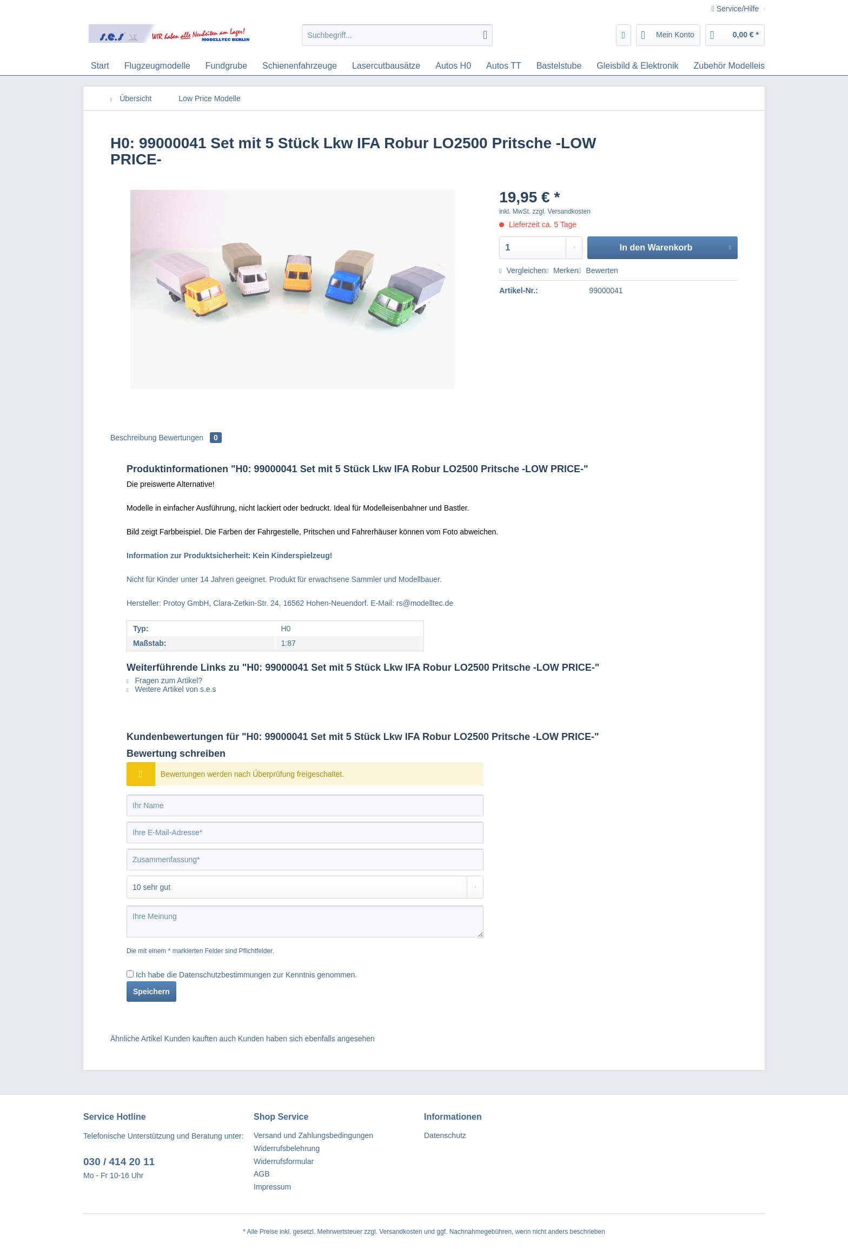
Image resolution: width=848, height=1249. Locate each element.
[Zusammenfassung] (305, 859)
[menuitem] (397, 39)
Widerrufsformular (284, 1161)
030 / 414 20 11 (119, 1161)
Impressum (272, 1186)
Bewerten (598, 270)
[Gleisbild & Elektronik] (637, 66)
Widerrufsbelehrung (287, 1148)
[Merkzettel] (624, 35)
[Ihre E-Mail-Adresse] (305, 832)
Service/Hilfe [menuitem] (736, 8)
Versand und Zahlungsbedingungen (313, 1135)
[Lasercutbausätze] (386, 66)
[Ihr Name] (305, 805)
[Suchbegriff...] (397, 35)
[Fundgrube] (226, 66)
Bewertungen (190, 437)
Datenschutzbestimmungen (225, 974)
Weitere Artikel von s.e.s (171, 689)
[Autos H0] (453, 66)
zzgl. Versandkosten (562, 211)
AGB (262, 1173)
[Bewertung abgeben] (305, 887)
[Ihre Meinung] (305, 921)
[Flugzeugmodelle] (157, 66)
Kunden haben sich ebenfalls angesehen (306, 1038)
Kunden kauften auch (200, 1038)
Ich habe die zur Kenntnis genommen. (246, 974)
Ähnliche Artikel (136, 1038)
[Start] (100, 66)
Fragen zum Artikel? (164, 680)
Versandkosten (400, 1231)
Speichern (151, 991)
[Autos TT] (504, 66)
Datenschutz (445, 1135)
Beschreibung (133, 437)
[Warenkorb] (735, 35)
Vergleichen (522, 270)
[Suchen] (485, 35)
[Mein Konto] (668, 35)
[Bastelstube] (559, 66)
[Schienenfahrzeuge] (300, 66)
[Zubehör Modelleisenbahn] (743, 66)
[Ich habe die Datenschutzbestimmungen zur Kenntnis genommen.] (130, 973)
